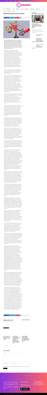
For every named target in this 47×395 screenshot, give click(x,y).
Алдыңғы (5, 345)
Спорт (5, 11)
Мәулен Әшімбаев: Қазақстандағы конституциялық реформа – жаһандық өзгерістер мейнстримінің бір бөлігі (37, 40)
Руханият (9, 11)
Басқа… (14, 11)
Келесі (8, 345)
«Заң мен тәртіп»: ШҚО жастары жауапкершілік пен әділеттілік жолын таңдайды (38, 46)
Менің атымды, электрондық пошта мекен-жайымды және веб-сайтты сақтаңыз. (16, 366)
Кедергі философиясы (26, 319)
